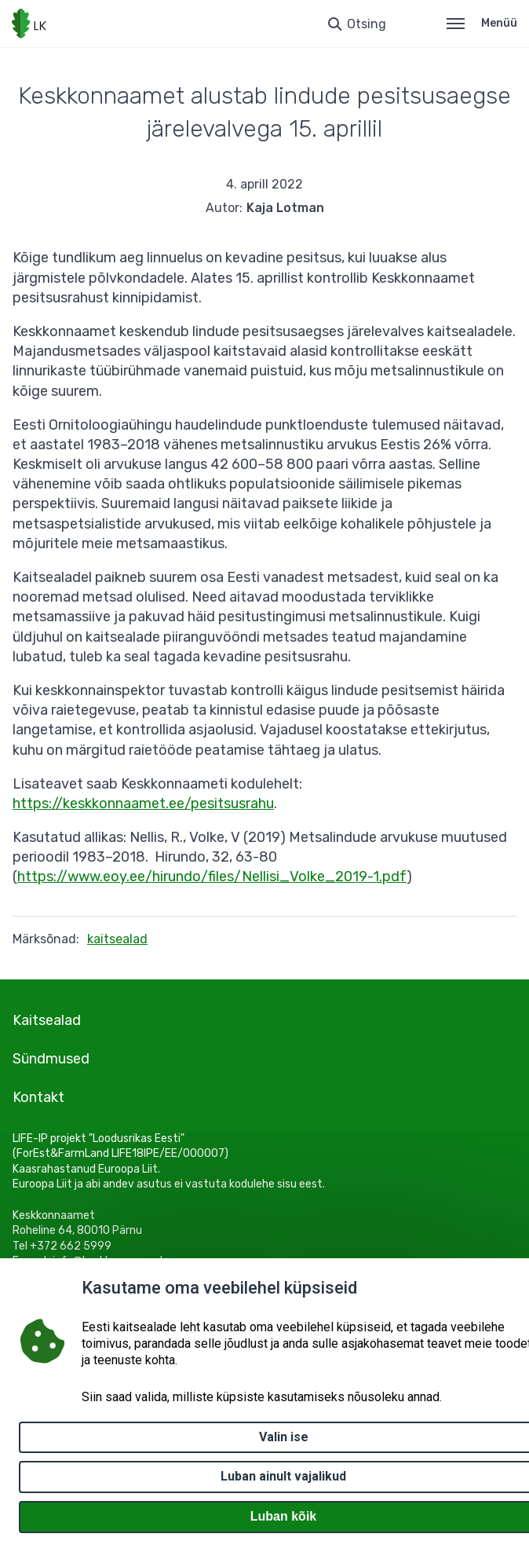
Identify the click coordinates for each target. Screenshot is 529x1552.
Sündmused (51, 1058)
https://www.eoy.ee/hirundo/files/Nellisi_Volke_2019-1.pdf (212, 876)
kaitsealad (117, 939)
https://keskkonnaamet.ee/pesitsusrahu (143, 803)
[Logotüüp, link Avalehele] (29, 23)
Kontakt (38, 1097)
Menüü (482, 23)
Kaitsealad (47, 1020)
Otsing (366, 23)
